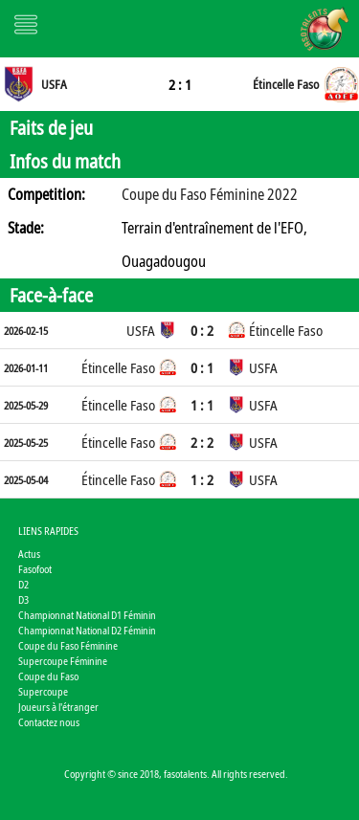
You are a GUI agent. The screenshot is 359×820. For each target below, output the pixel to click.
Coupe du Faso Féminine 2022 (210, 194)
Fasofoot (35, 569)
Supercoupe (43, 691)
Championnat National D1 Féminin (87, 615)
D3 (23, 599)
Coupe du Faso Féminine (68, 645)
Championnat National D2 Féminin (87, 630)
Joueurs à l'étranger (58, 706)
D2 (23, 584)
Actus (29, 553)
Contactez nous (48, 722)
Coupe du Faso (48, 676)
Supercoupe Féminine (62, 661)
